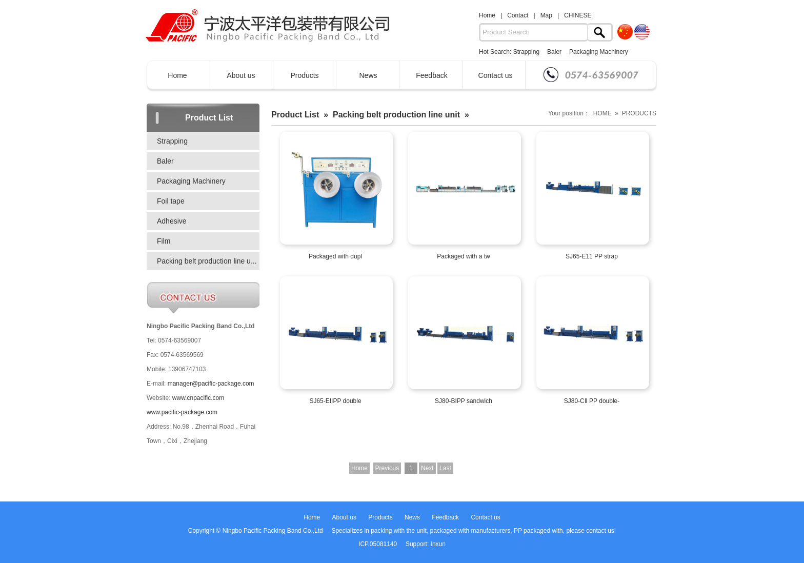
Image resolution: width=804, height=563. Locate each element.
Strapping (526, 51)
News (368, 75)
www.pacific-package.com (182, 412)
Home (487, 15)
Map (546, 15)
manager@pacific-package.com (211, 383)
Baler (554, 51)
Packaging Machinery (598, 51)
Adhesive (172, 221)
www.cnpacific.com (198, 397)
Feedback (431, 75)
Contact (517, 15)
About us (241, 75)
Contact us (495, 75)
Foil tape (171, 201)
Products (304, 75)
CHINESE (577, 15)
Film (163, 241)
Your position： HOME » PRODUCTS (602, 113)
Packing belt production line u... (207, 261)
